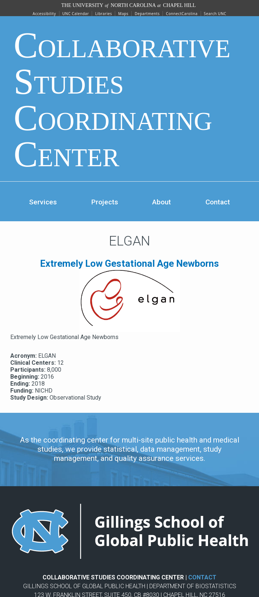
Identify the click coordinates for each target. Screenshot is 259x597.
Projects (104, 202)
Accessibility (44, 13)
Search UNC (215, 13)
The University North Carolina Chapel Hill (128, 5)
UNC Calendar (75, 13)
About (161, 202)
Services (43, 202)
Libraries (103, 13)
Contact (217, 202)
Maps (123, 13)
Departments (147, 13)
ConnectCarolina (181, 13)
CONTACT (202, 577)
